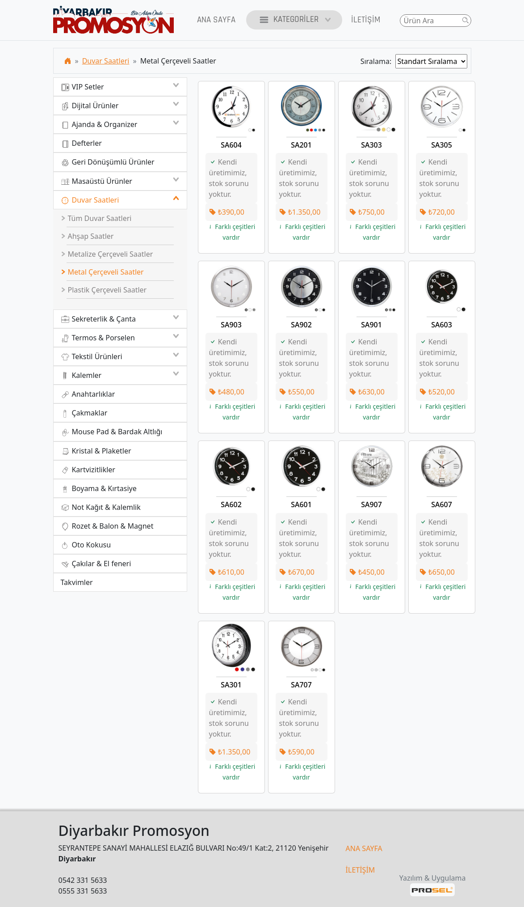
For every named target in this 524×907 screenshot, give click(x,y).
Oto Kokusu (86, 545)
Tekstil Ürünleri (120, 356)
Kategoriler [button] (294, 20)
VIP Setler (120, 86)
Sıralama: (378, 61)
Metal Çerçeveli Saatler (102, 272)
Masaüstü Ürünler (120, 181)
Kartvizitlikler (88, 470)
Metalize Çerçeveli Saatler (107, 254)
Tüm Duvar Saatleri (96, 218)
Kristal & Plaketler (96, 451)
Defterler (81, 143)
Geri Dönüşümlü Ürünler (108, 162)
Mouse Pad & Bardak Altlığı (112, 432)
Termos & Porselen (120, 337)
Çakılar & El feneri (96, 564)
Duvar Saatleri (106, 61)
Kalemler (120, 375)
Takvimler (77, 582)
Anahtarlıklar (88, 394)
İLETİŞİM (360, 870)
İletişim (365, 19)
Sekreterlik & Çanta (120, 319)
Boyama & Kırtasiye (99, 488)
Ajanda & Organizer (120, 124)
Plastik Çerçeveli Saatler (104, 290)
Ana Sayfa (216, 19)
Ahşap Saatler (87, 236)
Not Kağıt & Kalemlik (101, 507)
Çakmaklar (84, 413)
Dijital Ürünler (120, 105)
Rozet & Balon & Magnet (107, 526)
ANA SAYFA (364, 848)
